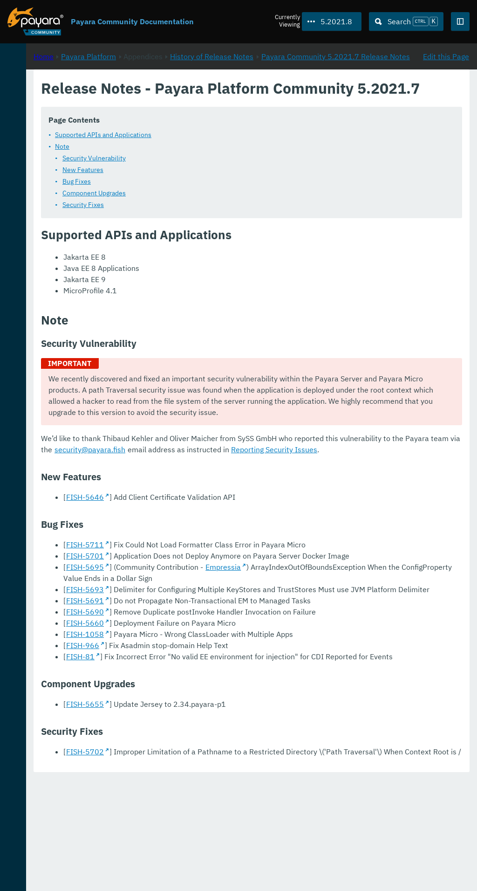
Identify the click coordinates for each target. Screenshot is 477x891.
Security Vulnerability (217, 191)
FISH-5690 (208, 700)
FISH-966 (206, 734)
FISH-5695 (208, 633)
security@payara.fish (335, 493)
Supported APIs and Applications (226, 168)
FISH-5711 (208, 600)
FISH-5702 (208, 851)
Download (113, 855)
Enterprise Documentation (88, 874)
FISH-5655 (208, 804)
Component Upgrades (217, 226)
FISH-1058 (208, 723)
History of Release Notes (335, 98)
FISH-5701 (208, 611)
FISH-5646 (208, 552)
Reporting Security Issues (252, 505)
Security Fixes (206, 238)
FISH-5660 (208, 712)
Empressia (346, 633)
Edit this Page (446, 98)
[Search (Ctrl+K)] (406, 21)
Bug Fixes (200, 214)
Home (167, 98)
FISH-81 (204, 745)
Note (185, 179)
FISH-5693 (208, 667)
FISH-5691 (208, 689)
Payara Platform (211, 98)
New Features (206, 203)
